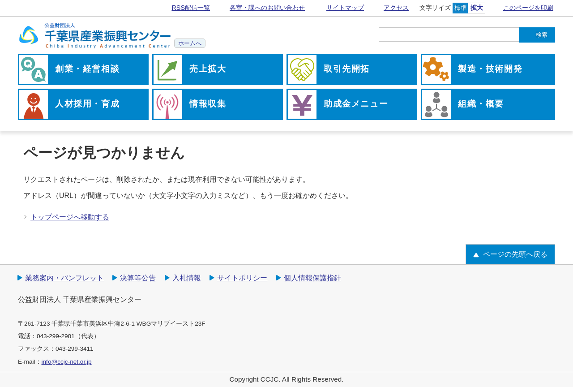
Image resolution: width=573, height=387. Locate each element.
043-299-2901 (56, 336)
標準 (460, 7)
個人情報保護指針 (312, 278)
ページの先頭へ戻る (515, 254)
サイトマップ (345, 7)
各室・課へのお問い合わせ (267, 7)
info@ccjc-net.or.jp (67, 361)
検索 (541, 34)
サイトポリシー (242, 278)
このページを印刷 (528, 7)
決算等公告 (138, 278)
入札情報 (186, 278)
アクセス (396, 7)
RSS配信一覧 (190, 7)
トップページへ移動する (69, 217)
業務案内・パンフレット (64, 278)
